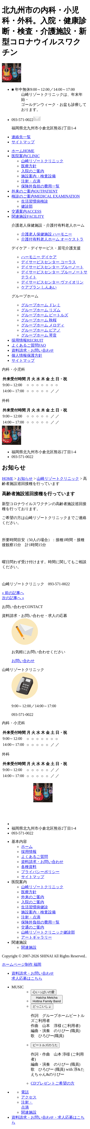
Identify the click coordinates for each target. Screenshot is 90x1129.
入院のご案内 (32, 171)
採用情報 (27, 340)
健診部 (27, 206)
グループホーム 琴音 (39, 335)
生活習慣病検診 (34, 201)
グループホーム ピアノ (40, 330)
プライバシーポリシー (40, 872)
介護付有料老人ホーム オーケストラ (52, 239)
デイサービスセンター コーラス (48, 262)
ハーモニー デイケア (39, 257)
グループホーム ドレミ (40, 305)
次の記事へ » (13, 598)
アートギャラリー (36, 937)
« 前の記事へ (13, 593)
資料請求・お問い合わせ (33, 350)
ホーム (23, 151)
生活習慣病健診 (34, 907)
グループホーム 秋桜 (39, 320)
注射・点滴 (30, 181)
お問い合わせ (23, 661)
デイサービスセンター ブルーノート (52, 267)
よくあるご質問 (29, 345)
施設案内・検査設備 (38, 176)
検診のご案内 (46, 196)
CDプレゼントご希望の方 (52, 1083)
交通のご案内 (32, 927)
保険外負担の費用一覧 (40, 186)
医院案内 (26, 156)
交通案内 (26, 211)
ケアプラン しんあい (39, 287)
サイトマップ (23, 360)
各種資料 (28, 867)
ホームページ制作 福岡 (21, 964)
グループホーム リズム (40, 310)
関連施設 (28, 216)
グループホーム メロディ (42, 325)
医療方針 (28, 166)
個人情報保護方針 (27, 355)
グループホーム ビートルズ (44, 315)
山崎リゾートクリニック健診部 (48, 932)
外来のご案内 (35, 191)
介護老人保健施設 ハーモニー (46, 234)
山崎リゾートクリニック (42, 161)
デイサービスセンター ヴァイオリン (52, 282)
